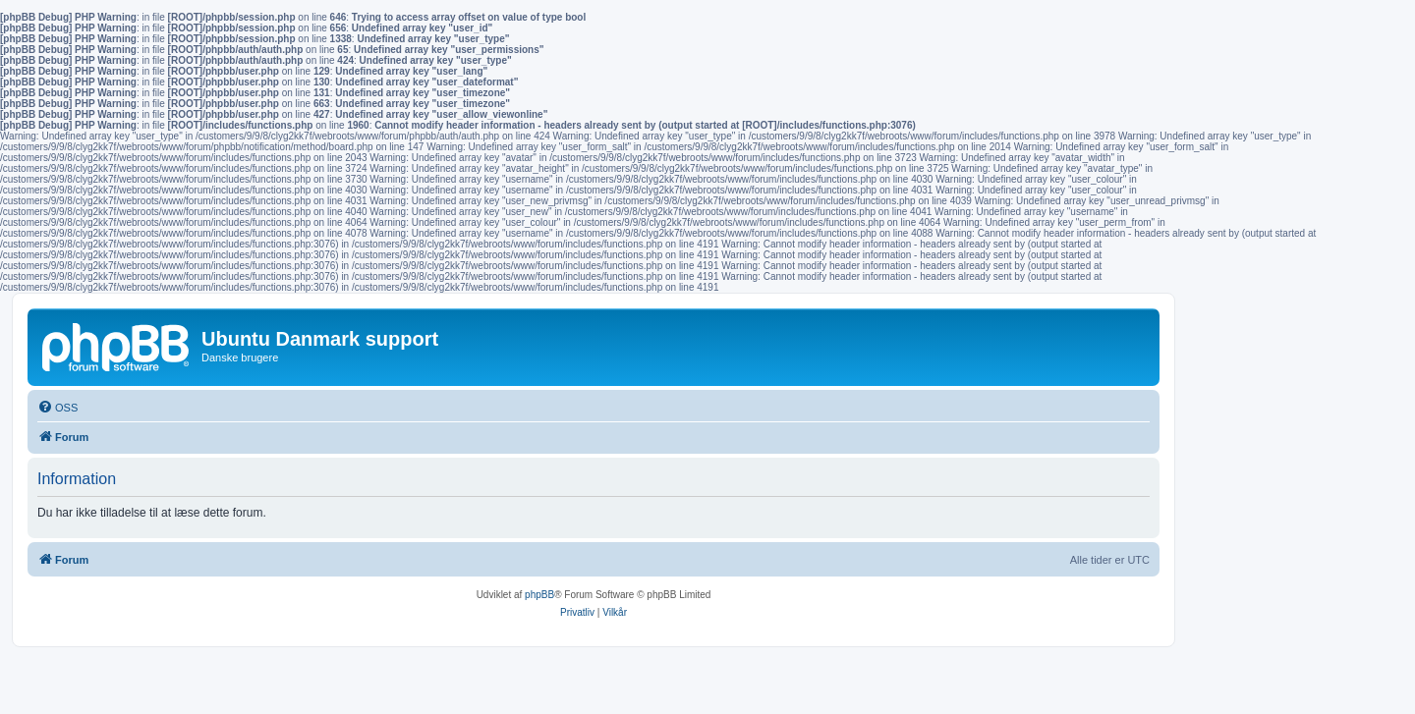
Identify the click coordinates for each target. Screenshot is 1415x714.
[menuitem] (57, 407)
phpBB (539, 594)
